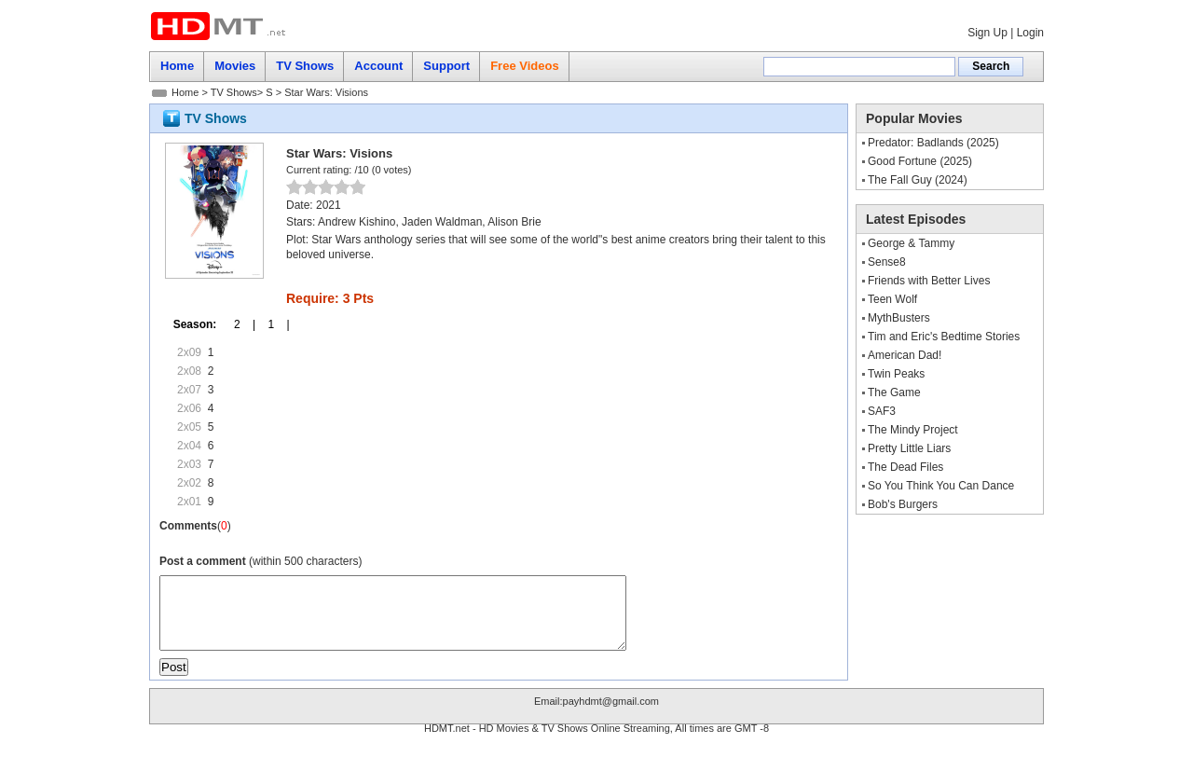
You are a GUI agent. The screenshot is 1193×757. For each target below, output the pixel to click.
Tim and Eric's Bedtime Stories (944, 336)
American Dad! (904, 355)
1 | (272, 324)
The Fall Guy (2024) (917, 179)
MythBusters (899, 317)
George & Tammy (911, 243)
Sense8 (887, 261)
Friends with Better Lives (929, 280)
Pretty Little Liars (909, 448)
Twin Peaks (896, 373)
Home (185, 92)
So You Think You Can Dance (941, 485)
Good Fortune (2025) (920, 161)
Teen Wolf (892, 299)
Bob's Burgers (903, 504)
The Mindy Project (913, 429)
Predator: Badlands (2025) (933, 142)
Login (1030, 32)
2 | (238, 324)
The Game (894, 392)
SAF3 (882, 411)
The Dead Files (905, 467)
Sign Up (987, 32)
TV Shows (234, 92)
